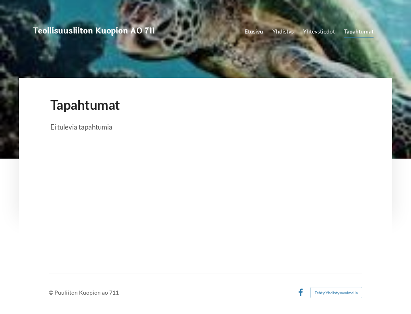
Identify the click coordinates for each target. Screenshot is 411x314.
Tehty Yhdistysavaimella (336, 292)
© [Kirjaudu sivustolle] (51, 292)
